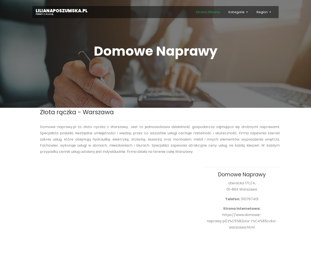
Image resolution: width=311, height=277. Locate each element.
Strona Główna (208, 12)
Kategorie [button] (236, 12)
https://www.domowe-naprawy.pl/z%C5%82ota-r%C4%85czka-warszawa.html (242, 221)
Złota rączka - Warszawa (77, 112)
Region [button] (262, 12)
